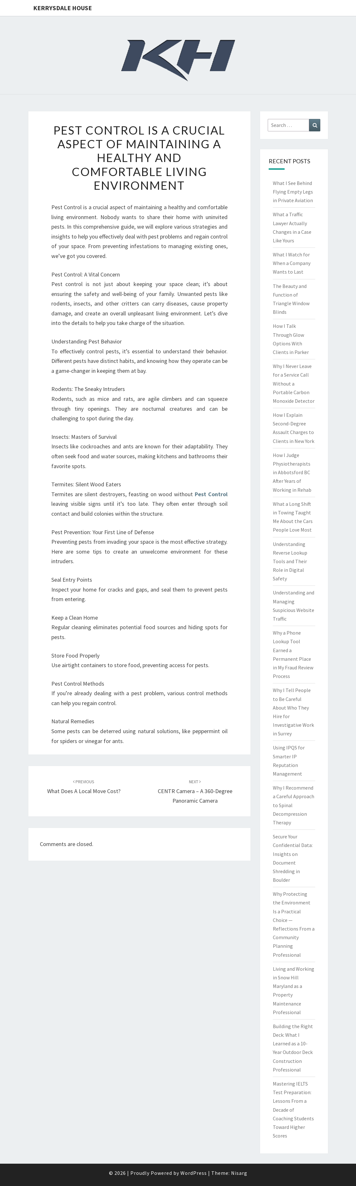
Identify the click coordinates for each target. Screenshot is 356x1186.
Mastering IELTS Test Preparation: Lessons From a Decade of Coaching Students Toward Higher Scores (293, 1109)
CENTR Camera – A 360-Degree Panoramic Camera (195, 791)
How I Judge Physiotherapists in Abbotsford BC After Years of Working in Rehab (292, 472)
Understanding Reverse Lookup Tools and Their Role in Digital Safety (290, 561)
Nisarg (239, 1173)
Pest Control (211, 494)
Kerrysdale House (62, 8)
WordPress (193, 1173)
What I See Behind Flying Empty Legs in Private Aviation (293, 191)
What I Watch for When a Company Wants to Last (291, 263)
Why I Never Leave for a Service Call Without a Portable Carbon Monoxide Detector (294, 383)
